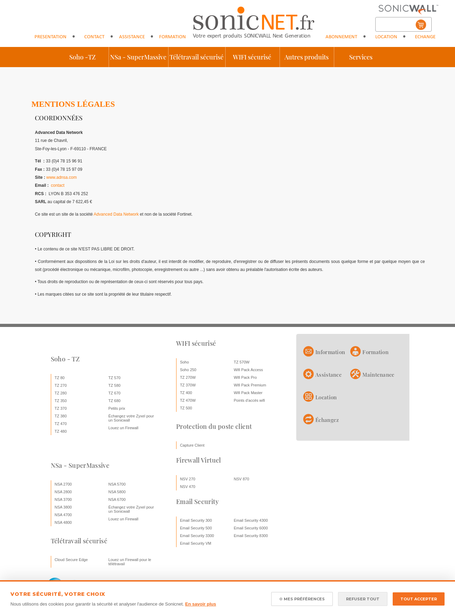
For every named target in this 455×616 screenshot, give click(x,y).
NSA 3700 (63, 499)
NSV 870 (241, 479)
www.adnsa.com (61, 177)
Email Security (197, 501)
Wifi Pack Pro (245, 377)
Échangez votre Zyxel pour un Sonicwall (131, 418)
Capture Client (192, 445)
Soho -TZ (82, 57)
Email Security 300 (196, 520)
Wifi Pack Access (248, 370)
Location (386, 37)
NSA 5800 (117, 492)
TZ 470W (188, 400)
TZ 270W (188, 377)
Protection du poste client (214, 426)
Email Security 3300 (197, 536)
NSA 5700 (117, 484)
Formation (172, 37)
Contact (94, 37)
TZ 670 (114, 393)
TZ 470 (61, 424)
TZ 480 (61, 431)
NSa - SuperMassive (138, 57)
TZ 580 (114, 385)
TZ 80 (60, 378)
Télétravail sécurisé (196, 57)
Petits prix (116, 408)
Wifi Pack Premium (250, 385)
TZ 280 (61, 393)
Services (360, 57)
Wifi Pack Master (248, 393)
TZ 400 (186, 393)
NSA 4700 (63, 515)
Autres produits (306, 57)
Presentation (50, 37)
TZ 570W (241, 362)
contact (57, 185)
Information (330, 352)
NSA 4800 (63, 522)
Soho (184, 362)
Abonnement (341, 37)
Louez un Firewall (123, 428)
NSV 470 (187, 487)
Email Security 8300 (251, 536)
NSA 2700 (63, 484)
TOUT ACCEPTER (418, 599)
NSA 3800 (63, 507)
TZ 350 (61, 401)
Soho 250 (188, 370)
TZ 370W (188, 385)
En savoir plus (200, 604)
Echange (425, 37)
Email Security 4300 (251, 520)
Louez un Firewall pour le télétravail (129, 562)
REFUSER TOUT (362, 599)
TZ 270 (61, 385)
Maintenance (378, 374)
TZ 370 (61, 408)
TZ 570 (114, 378)
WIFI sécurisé (252, 57)
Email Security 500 (196, 528)
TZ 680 (114, 401)
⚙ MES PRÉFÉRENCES (302, 599)
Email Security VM (195, 543)
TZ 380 (61, 416)
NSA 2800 (63, 492)
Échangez (327, 419)
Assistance (132, 37)
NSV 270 (187, 479)
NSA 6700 (117, 499)
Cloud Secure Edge (71, 560)
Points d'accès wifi (249, 400)
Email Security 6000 (251, 528)
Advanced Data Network (116, 214)
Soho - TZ (65, 359)
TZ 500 (186, 408)
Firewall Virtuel (198, 460)
